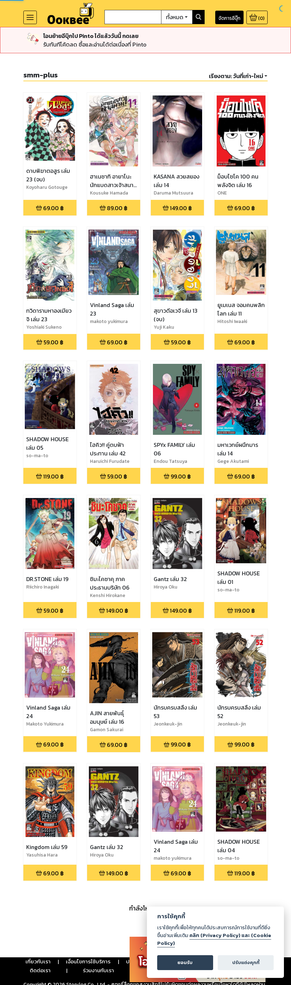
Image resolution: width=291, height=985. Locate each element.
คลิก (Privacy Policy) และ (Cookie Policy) (214, 939)
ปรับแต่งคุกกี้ (245, 962)
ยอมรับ (185, 962)
